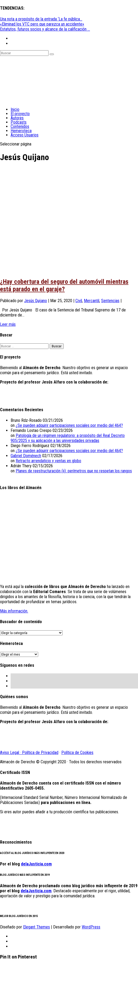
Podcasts (19, 122)
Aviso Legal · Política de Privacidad (29, 752)
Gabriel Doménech (26, 455)
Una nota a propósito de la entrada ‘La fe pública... (41, 19)
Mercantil (91, 300)
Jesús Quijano (35, 300)
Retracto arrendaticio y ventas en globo (48, 460)
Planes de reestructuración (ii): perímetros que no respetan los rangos (74, 470)
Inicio (15, 109)
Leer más (8, 324)
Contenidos (20, 126)
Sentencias (110, 300)
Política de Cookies (77, 752)
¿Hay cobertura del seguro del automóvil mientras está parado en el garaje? (64, 285)
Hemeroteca (21, 130)
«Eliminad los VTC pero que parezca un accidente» (42, 24)
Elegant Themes (36, 927)
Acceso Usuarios (24, 134)
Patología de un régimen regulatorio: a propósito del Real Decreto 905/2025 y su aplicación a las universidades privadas (68, 438)
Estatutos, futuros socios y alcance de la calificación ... (45, 29)
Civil (78, 300)
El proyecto (20, 113)
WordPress (91, 927)
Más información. (14, 611)
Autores (17, 117)
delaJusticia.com (36, 863)
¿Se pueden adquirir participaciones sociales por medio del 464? (69, 425)
